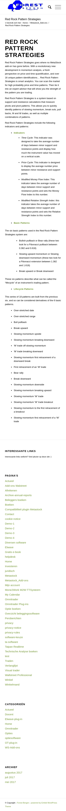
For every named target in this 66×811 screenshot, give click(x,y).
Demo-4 (9, 537)
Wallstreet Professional (18, 675)
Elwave (9, 547)
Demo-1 (9, 523)
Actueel (9, 480)
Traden (9, 660)
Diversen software (15, 542)
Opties (8, 733)
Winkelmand (12, 684)
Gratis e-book (13, 551)
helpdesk (10, 556)
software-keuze (14, 637)
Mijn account (12, 585)
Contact (9, 514)
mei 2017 (10, 781)
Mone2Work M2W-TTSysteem (22, 589)
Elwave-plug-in (13, 719)
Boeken (9, 504)
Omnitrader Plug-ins (16, 604)
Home (8, 561)
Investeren (11, 566)
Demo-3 (9, 533)
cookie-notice (12, 518)
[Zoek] (48, 7)
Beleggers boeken (15, 499)
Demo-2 (9, 528)
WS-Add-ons (12, 747)
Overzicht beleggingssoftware (22, 613)
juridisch (10, 570)
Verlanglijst (11, 665)
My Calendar (12, 594)
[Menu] (56, 7)
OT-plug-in (11, 742)
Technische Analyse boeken (21, 651)
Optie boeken (13, 608)
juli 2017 (10, 777)
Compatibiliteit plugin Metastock (23, 509)
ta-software (11, 641)
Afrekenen (11, 490)
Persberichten (13, 618)
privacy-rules (12, 632)
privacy (9, 622)
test (7, 656)
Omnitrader (11, 599)
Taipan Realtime (14, 646)
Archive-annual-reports (18, 495)
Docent (9, 714)
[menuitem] (48, 7)
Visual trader (12, 670)
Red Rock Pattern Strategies (23, 19)
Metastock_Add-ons (16, 580)
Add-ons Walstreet (16, 485)
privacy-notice (13, 627)
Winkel (9, 679)
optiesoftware (13, 737)
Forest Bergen (23, 803)
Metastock (11, 575)
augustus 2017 (13, 772)
